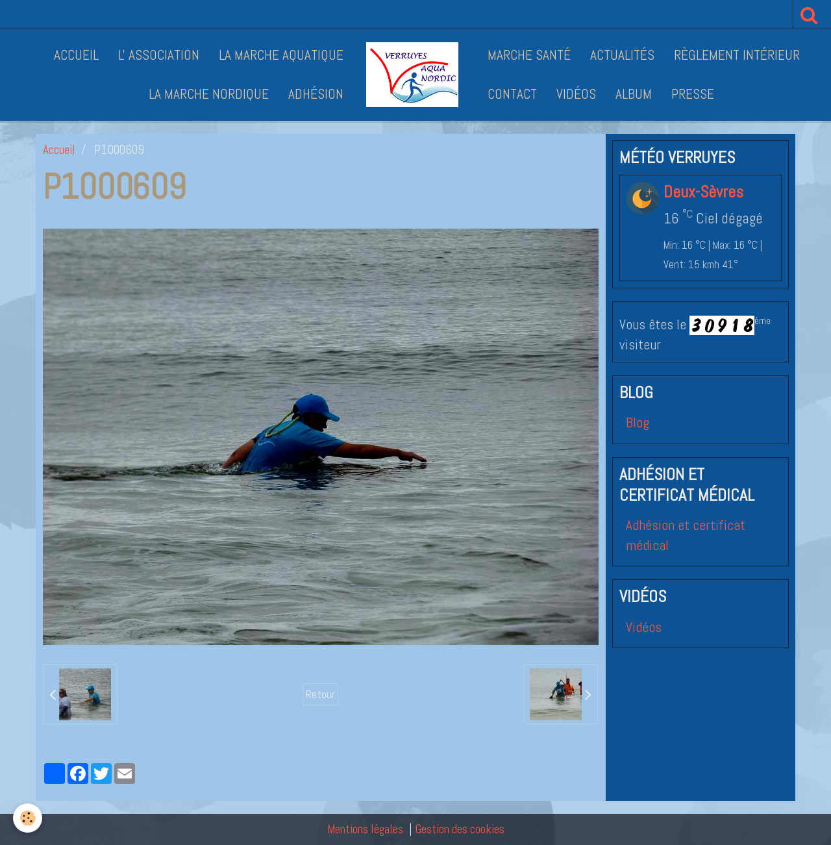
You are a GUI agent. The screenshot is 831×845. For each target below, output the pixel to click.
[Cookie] (27, 818)
